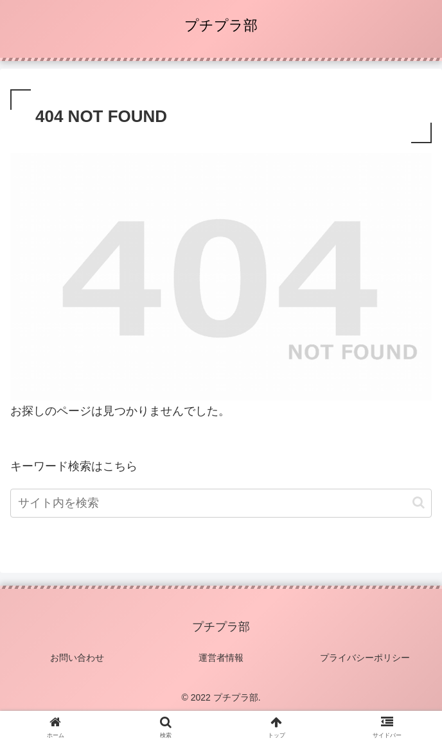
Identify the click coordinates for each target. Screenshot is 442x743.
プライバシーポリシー (365, 657)
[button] (418, 502)
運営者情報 (221, 657)
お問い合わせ (77, 657)
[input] (221, 503)
